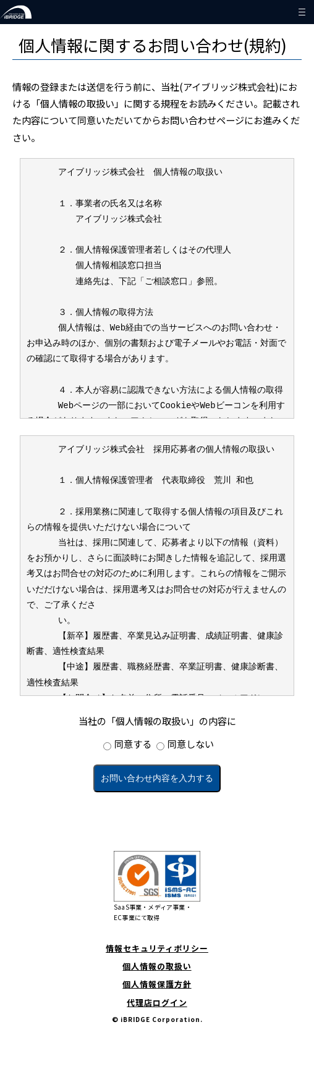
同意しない (191, 743)
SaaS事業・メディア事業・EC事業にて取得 (157, 886)
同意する (132, 743)
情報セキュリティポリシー (157, 948)
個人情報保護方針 (156, 984)
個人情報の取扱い (156, 966)
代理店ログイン (157, 1002)
